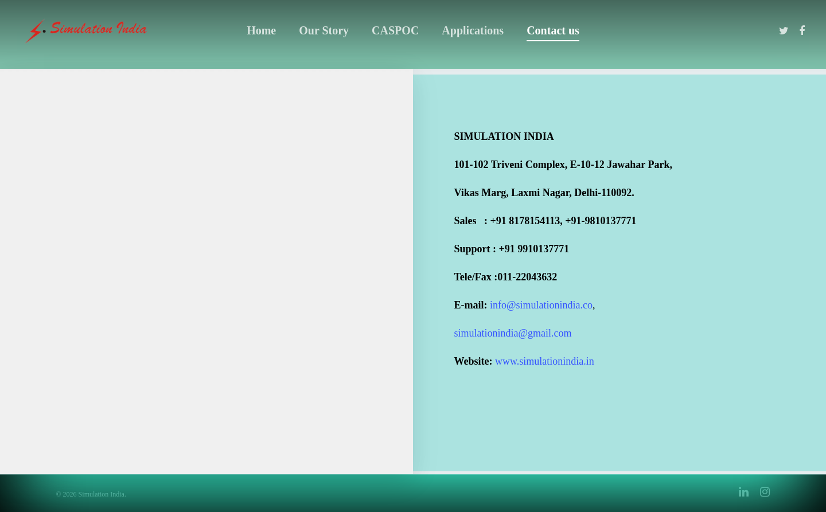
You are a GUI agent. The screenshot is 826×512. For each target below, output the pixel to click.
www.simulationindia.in (544, 361)
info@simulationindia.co (541, 305)
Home (261, 30)
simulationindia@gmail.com (513, 333)
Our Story (324, 30)
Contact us (553, 30)
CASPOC (395, 30)
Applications (473, 30)
